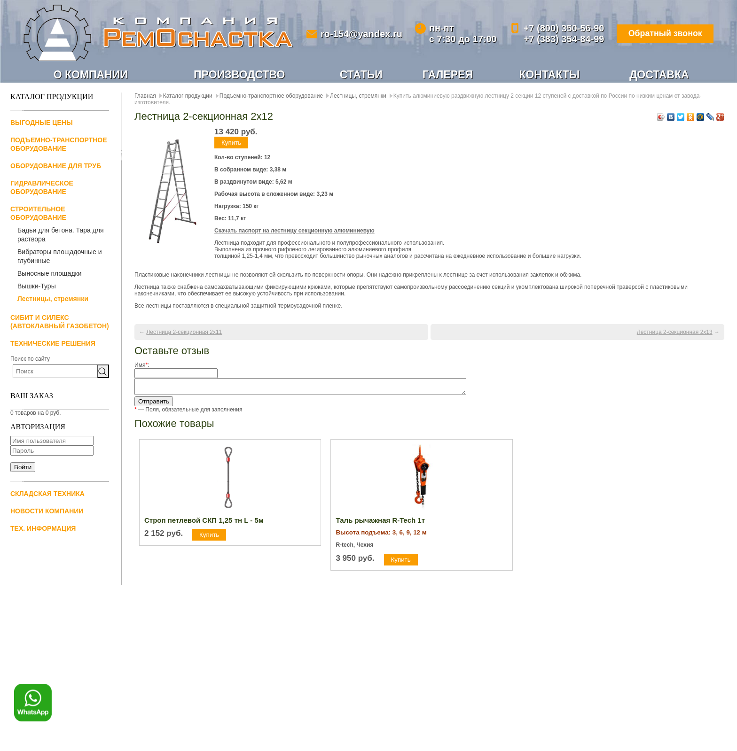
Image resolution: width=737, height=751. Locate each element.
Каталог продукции (187, 96)
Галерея (448, 75)
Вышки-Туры (36, 286)
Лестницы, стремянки (52, 298)
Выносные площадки (49, 273)
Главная (145, 96)
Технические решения (52, 343)
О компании (91, 75)
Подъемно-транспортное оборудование (271, 96)
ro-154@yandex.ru (361, 34)
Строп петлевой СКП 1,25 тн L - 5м (204, 523)
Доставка (659, 75)
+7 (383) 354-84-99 (562, 39)
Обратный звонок (664, 34)
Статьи (361, 75)
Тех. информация (43, 528)
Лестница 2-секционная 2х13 (675, 332)
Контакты (549, 75)
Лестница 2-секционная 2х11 (184, 332)
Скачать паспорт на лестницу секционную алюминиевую (294, 230)
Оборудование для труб (55, 166)
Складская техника (47, 493)
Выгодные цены (41, 122)
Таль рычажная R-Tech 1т (380, 523)
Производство (239, 75)
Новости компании (46, 511)
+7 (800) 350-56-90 (562, 28)
